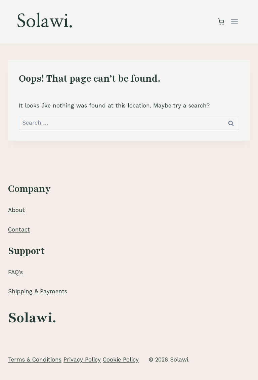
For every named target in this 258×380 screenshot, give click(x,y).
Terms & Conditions (34, 359)
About (16, 210)
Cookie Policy (121, 359)
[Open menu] (234, 22)
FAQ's (15, 272)
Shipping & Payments (37, 291)
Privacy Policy (82, 359)
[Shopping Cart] (221, 21)
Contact (19, 229)
